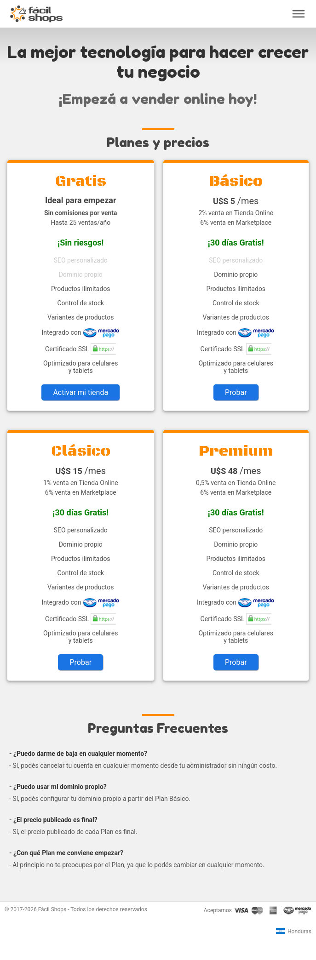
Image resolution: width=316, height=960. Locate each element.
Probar (236, 392)
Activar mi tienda (80, 392)
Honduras (293, 931)
